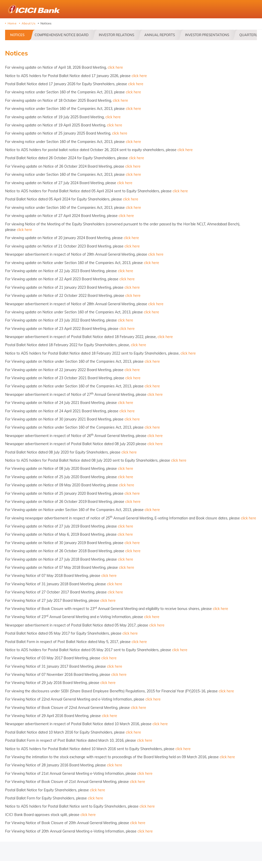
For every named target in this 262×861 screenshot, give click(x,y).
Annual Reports (159, 35)
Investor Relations (116, 35)
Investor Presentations (207, 35)
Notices (17, 35)
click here (115, 67)
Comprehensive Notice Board (62, 35)
